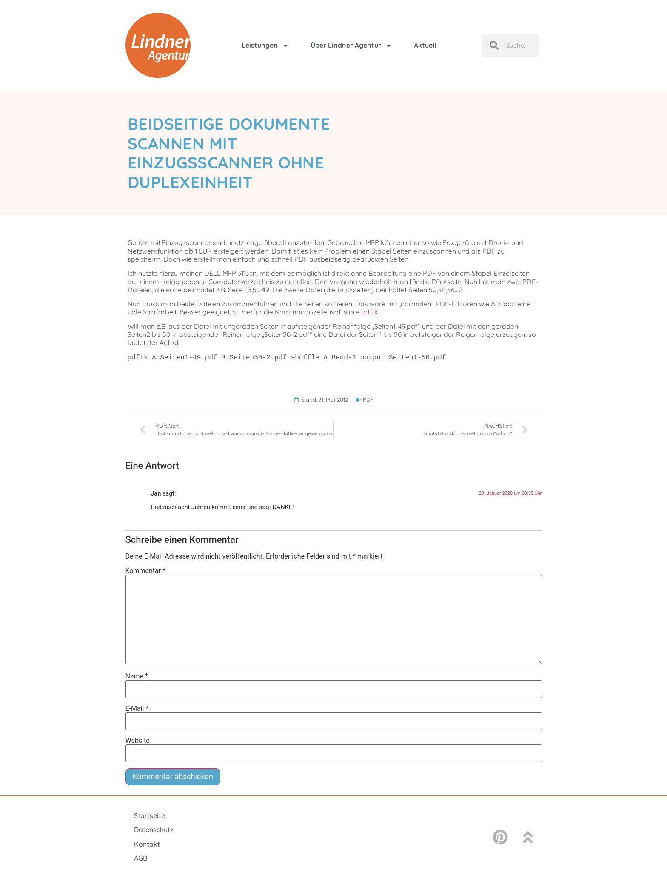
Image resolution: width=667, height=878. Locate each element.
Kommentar (145, 570)
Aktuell (425, 45)
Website (137, 740)
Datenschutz (154, 829)
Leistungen (265, 45)
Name (136, 676)
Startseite (149, 815)
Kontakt (147, 844)
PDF (368, 399)
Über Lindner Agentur (351, 45)
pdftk (369, 312)
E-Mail (137, 708)
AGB (140, 858)
